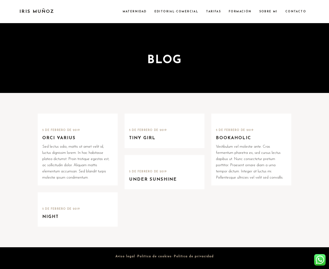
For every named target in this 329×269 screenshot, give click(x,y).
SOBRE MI (268, 11)
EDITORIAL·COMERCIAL (176, 11)
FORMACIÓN (240, 11)
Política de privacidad (194, 256)
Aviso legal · (126, 256)
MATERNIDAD (135, 11)
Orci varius (59, 138)
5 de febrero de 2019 (61, 130)
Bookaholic (233, 138)
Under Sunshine (153, 179)
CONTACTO (295, 11)
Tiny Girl (142, 138)
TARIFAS (213, 11)
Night (50, 217)
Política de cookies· (155, 256)
